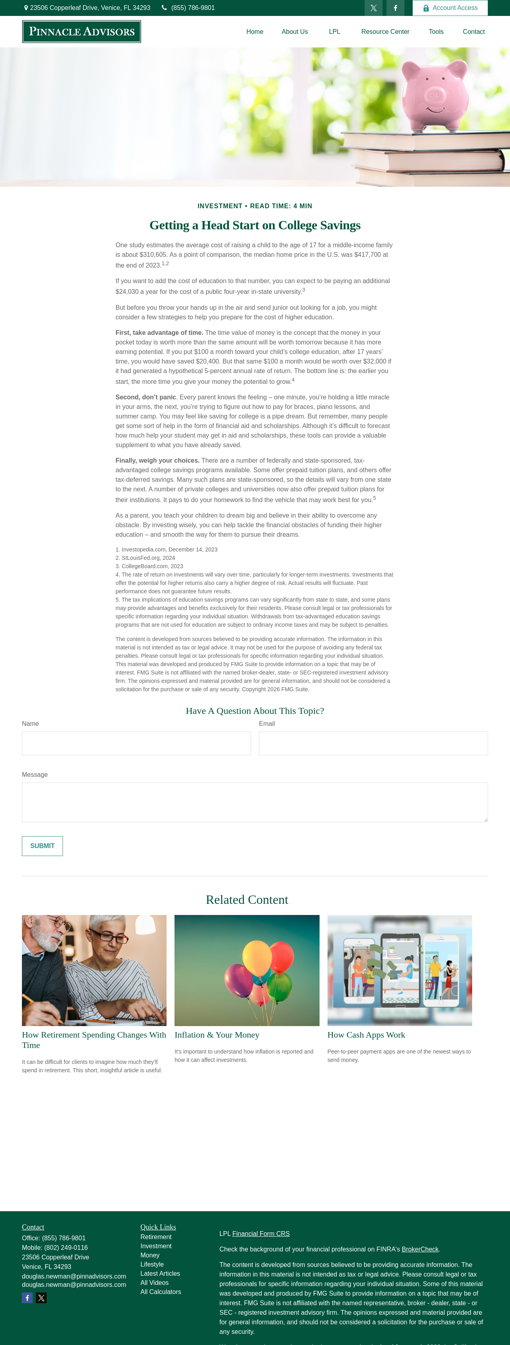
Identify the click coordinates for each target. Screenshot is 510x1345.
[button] (255, 32)
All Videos (155, 1282)
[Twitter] (373, 8)
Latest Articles (160, 1273)
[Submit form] (42, 846)
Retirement (156, 1237)
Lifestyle (152, 1264)
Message (35, 774)
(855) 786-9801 (187, 7)
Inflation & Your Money (217, 1035)
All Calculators (161, 1291)
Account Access (450, 8)
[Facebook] (395, 8)
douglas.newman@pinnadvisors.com (74, 1276)
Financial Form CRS (261, 1233)
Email (267, 723)
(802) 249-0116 (66, 1247)
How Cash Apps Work (366, 1035)
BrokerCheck (420, 1249)
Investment (156, 1246)
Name (30, 723)
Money (150, 1255)
